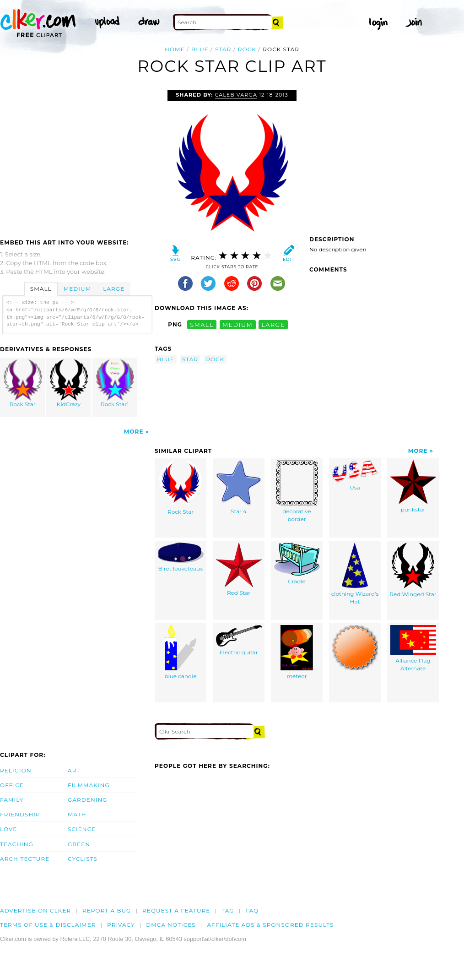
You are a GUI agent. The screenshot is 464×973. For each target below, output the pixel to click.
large (273, 324)
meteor (297, 652)
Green (79, 844)
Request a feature (176, 910)
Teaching (16, 844)
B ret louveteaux (181, 557)
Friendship (20, 814)
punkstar (413, 486)
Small (41, 288)
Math (77, 814)
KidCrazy (69, 383)
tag (227, 910)
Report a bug (106, 910)
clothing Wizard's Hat (355, 574)
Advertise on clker (35, 910)
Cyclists (82, 858)
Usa (355, 475)
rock (247, 49)
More (134, 431)
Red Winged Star (412, 570)
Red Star (239, 569)
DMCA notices (171, 924)
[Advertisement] (77, 159)
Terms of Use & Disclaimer (48, 924)
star (223, 49)
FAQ (252, 910)
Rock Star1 (114, 383)
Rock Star (22, 383)
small (202, 324)
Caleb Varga (236, 95)
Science (82, 829)
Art (74, 770)
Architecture (24, 858)
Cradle (297, 564)
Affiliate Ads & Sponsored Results (270, 924)
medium (237, 324)
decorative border (297, 491)
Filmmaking (89, 785)
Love (8, 829)
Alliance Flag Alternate (413, 648)
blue (200, 49)
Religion (16, 770)
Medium (77, 288)
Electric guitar (239, 640)
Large (113, 288)
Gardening (88, 799)
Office (12, 785)
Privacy (121, 924)
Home (175, 49)
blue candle (180, 652)
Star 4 (238, 487)
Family (11, 799)
